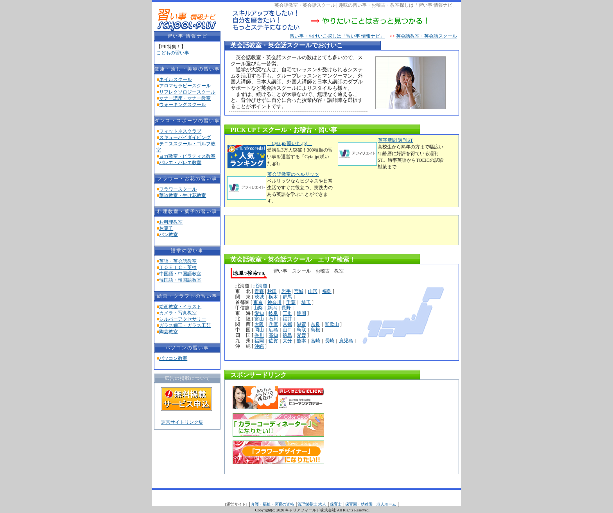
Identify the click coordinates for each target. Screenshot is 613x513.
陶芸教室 (168, 331)
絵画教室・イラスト (180, 306)
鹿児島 (346, 340)
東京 (258, 302)
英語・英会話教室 (178, 261)
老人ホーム (386, 504)
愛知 (259, 313)
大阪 (259, 324)
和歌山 (332, 324)
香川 (259, 335)
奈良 (315, 324)
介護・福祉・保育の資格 (272, 504)
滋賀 (301, 324)
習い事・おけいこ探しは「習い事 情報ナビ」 (337, 36)
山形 (312, 291)
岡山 (259, 329)
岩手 (286, 291)
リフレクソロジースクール (187, 92)
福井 (287, 319)
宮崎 (315, 340)
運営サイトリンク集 (182, 422)
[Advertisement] (320, 229)
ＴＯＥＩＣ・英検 (178, 267)
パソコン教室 (173, 358)
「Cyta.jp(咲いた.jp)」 (289, 143)
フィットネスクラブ (180, 131)
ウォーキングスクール (182, 104)
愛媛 (301, 335)
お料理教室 (171, 222)
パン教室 (168, 234)
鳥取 (301, 329)
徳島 (287, 335)
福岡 (259, 340)
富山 (259, 319)
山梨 (258, 308)
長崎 (329, 340)
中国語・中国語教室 (180, 273)
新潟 (272, 308)
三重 (287, 313)
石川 (273, 319)
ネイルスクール (175, 79)
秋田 (272, 291)
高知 (273, 335)
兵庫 (273, 324)
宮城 (298, 291)
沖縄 (259, 346)
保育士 (336, 504)
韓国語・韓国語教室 (180, 280)
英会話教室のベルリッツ (293, 174)
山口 (287, 329)
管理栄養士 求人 (312, 504)
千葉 (291, 302)
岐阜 (273, 313)
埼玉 (306, 302)
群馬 (287, 297)
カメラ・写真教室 (178, 313)
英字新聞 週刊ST (395, 140)
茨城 (259, 297)
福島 (327, 291)
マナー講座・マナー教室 (185, 98)
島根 (315, 329)
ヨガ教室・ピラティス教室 (187, 156)
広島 (273, 329)
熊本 (301, 340)
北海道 (260, 286)
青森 (259, 291)
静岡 (301, 313)
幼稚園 (367, 504)
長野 (286, 308)
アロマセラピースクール (185, 86)
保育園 (351, 504)
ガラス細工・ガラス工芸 (185, 325)
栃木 (273, 297)
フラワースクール (178, 189)
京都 (287, 324)
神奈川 (274, 302)
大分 (287, 340)
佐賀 (273, 340)
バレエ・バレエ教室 (180, 162)
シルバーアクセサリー (182, 319)
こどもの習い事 (172, 53)
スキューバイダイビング (185, 137)
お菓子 (166, 228)
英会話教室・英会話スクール (426, 36)
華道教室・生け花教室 (182, 195)
